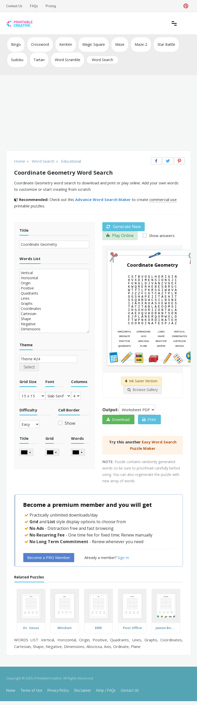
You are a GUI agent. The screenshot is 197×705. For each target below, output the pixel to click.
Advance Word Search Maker (103, 199)
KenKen (65, 44)
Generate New (123, 226)
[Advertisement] (98, 113)
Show (69, 423)
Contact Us (14, 6)
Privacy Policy (58, 690)
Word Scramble (67, 59)
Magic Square (93, 44)
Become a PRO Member (48, 557)
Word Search (102, 59)
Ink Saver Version (141, 380)
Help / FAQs (106, 690)
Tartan (39, 59)
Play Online (120, 235)
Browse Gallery (142, 389)
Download (118, 419)
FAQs (34, 6)
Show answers (161, 235)
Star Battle (166, 44)
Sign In (123, 557)
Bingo (16, 44)
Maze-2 (141, 44)
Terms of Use (31, 690)
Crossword (40, 44)
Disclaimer (82, 690)
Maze (119, 44)
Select (29, 367)
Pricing (51, 6)
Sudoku (17, 59)
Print (149, 419)
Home (10, 690)
